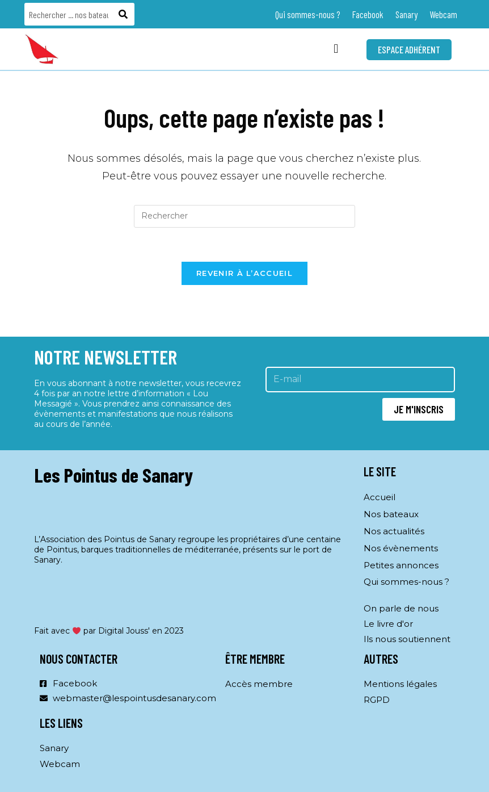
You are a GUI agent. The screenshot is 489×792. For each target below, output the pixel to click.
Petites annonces (401, 565)
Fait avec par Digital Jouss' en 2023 (109, 631)
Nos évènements (401, 548)
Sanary (406, 14)
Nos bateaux (391, 514)
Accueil (379, 497)
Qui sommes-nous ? (307, 14)
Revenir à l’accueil (244, 273)
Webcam (443, 14)
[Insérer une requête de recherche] (244, 216)
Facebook (367, 14)
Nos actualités (394, 531)
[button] (336, 49)
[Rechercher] (124, 14)
